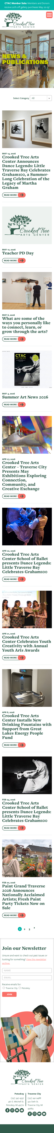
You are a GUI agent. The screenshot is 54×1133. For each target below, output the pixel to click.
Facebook (7, 1110)
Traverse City (10, 988)
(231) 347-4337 (17, 1098)
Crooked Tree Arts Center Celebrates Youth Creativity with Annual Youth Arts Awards (26, 643)
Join (9, 994)
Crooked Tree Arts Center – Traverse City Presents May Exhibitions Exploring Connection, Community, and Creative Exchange (24, 475)
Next (34, 928)
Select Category (21, 98)
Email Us (22, 1110)
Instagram (12, 1110)
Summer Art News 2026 (25, 397)
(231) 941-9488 (34, 1098)
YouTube (17, 1110)
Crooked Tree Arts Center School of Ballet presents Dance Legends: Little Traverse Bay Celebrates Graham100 (26, 562)
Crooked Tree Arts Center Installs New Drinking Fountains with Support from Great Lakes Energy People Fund (27, 726)
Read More (10, 194)
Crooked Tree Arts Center (18, 20)
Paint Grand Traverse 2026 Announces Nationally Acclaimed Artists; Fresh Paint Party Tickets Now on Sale (23, 897)
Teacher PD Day (18, 253)
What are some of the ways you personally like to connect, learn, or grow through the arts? (26, 324)
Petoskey (24, 988)
